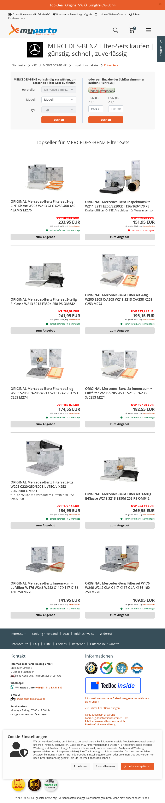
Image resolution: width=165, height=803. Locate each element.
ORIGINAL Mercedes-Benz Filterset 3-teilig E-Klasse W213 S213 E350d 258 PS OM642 (118, 496)
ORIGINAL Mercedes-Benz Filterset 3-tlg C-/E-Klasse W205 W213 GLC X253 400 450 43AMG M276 (43, 205)
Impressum (18, 634)
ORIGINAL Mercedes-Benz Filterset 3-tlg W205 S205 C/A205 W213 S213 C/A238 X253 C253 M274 (44, 393)
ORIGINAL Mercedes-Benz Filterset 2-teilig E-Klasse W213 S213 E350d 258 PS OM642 (44, 301)
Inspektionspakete (85, 65)
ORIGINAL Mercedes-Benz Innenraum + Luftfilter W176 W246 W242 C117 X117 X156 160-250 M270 (44, 587)
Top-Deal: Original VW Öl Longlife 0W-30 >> (82, 5)
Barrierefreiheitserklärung (100, 724)
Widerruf (106, 634)
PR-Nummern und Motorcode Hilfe (105, 721)
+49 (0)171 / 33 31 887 (49, 687)
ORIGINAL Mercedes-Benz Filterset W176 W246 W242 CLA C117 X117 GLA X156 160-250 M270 (118, 587)
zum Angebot (45, 237)
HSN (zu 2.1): (93, 100)
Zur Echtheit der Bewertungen (102, 708)
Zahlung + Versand (45, 634)
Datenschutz (19, 644)
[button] (162, 4)
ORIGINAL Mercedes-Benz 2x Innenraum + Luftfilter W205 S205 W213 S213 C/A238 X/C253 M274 (118, 393)
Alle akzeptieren (137, 766)
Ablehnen (80, 766)
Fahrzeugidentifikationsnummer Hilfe (106, 718)
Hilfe (47, 644)
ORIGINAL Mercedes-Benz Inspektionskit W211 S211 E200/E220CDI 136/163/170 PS (117, 204)
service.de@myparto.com (30, 698)
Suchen (59, 120)
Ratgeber (78, 644)
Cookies (61, 644)
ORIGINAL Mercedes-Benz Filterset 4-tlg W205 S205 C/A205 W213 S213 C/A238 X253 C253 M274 (118, 299)
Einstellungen (105, 766)
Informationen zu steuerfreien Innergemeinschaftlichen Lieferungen (117, 700)
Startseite (18, 65)
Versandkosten (74, 226)
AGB (66, 634)
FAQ (36, 644)
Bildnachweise (84, 634)
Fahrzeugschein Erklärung (100, 714)
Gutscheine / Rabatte (104, 644)
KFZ (34, 65)
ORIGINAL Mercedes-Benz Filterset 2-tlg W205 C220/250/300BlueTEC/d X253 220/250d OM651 (42, 486)
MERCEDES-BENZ (54, 65)
